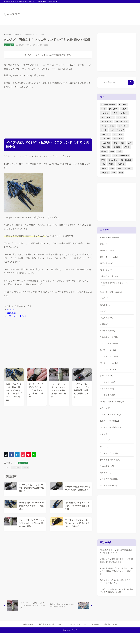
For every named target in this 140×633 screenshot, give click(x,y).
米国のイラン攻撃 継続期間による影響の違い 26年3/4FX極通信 (116, 560)
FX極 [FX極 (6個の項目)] (103, 109)
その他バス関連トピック (112, 402)
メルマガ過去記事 (109, 479)
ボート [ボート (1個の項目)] (104, 130)
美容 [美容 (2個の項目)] (112, 168)
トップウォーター (109, 343)
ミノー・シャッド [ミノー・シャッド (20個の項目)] (117, 130)
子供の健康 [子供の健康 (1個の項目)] (105, 147)
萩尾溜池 (105, 305)
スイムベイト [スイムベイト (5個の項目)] (106, 121)
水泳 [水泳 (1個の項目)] (103, 164)
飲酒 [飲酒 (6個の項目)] (121, 173)
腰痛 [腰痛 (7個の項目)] (119, 168)
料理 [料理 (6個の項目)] (119, 151)
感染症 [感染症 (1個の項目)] (126, 147)
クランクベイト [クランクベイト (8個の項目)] (107, 117)
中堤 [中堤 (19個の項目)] (115, 143)
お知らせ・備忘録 (109, 237)
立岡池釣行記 (107, 331)
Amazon (11, 309)
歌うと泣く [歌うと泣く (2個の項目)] (113, 160)
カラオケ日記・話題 (110, 427)
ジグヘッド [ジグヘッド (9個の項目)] (121, 117)
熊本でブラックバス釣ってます (26, 34)
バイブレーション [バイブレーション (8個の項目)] (108, 126)
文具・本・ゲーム (109, 257)
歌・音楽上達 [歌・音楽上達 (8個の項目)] (126, 160)
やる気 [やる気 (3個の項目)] (114, 113)
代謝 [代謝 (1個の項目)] (122, 143)
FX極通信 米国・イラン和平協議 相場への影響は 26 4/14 (116, 551)
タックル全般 (107, 395)
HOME (8, 34)
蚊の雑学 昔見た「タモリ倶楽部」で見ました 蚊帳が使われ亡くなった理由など (116, 571)
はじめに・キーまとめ (111, 414)
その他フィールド (109, 337)
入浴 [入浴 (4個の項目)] (130, 143)
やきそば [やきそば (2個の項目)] (104, 113)
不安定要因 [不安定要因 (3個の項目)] (105, 143)
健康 (103, 244)
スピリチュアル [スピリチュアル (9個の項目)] (121, 121)
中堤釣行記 (106, 318)
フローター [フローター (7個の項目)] (123, 126)
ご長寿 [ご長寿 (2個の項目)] (123, 109)
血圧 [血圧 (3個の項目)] (113, 173)
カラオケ (105, 408)
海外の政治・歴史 (109, 276)
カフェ (104, 434)
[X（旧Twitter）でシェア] (6, 454)
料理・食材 (106, 263)
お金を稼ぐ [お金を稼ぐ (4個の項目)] (113, 109)
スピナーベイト (108, 350)
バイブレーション (109, 363)
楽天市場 (11, 313)
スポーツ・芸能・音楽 (111, 292)
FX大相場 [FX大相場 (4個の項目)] (122, 104)
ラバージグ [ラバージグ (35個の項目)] (105, 134)
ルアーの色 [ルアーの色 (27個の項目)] (118, 134)
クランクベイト (108, 369)
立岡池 (104, 324)
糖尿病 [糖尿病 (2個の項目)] (104, 168)
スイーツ (105, 440)
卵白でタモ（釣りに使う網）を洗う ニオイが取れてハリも (116, 581)
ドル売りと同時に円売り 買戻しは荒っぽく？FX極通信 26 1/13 (116, 590)
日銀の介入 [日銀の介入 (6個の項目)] (105, 156)
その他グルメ (107, 466)
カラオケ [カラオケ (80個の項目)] (124, 113)
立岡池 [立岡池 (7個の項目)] (111, 164)
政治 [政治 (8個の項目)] (112, 151)
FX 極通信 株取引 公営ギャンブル (114, 284)
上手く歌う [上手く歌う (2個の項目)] (118, 139)
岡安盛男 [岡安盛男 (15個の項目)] (117, 147)
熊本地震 (105, 473)
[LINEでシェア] (34, 454)
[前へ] (25, 605)
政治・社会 (106, 270)
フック (25, 467)
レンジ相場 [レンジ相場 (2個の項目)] (105, 139)
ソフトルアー (107, 382)
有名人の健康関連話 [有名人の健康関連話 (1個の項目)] (121, 156)
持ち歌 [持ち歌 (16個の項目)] (104, 151)
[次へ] (70, 605)
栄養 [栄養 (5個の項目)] (103, 160)
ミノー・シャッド (109, 356)
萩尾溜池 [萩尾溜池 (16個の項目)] (104, 173)
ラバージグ (45, 34)
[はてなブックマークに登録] (17, 454)
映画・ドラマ (107, 250)
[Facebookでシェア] (11, 454)
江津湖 (104, 298)
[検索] (131, 82)
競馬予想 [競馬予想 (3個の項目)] (121, 164)
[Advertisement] (48, 111)
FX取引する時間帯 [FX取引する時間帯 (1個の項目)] (108, 104)
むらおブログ (12, 14)
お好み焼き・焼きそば (111, 460)
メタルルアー (107, 389)
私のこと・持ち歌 (109, 421)
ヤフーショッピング (17, 316)
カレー (104, 447)
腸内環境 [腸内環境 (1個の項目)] (128, 168)
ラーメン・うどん (109, 453)
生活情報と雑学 (108, 485)
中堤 (103, 311)
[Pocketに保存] (23, 454)
